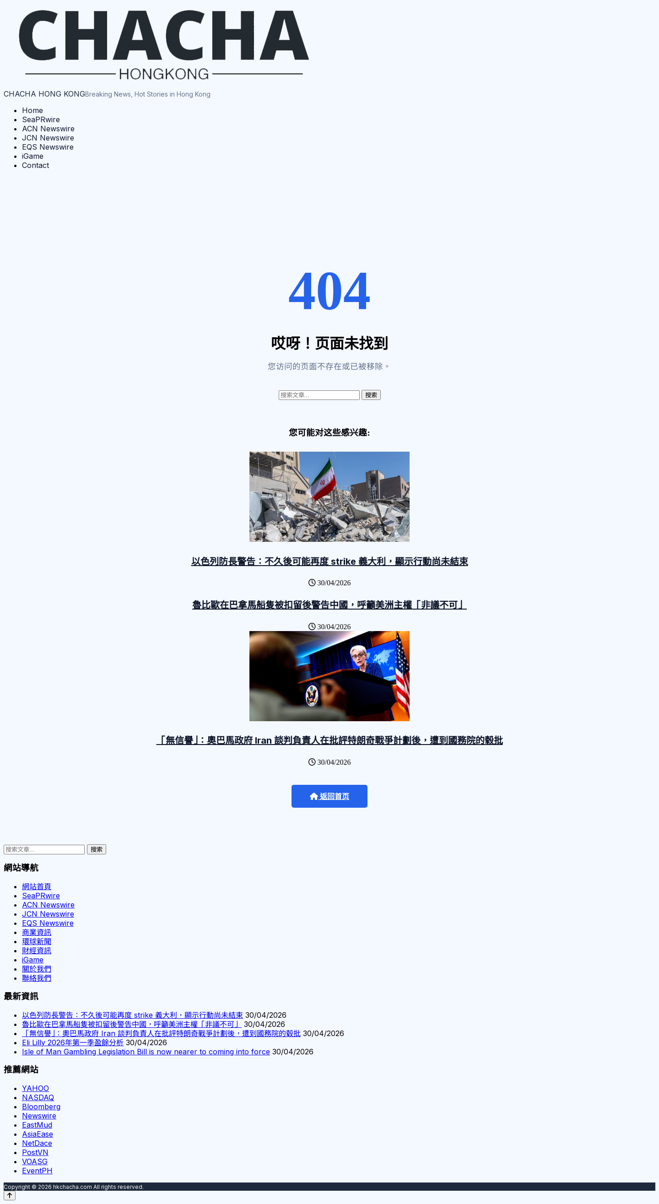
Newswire (39, 1115)
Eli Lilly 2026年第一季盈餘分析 (73, 1042)
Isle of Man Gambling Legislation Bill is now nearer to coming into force (146, 1051)
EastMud (37, 1124)
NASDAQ (38, 1097)
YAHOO (35, 1088)
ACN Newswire (48, 128)
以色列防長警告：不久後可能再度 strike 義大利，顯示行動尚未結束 (329, 561)
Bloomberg (41, 1106)
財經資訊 (36, 950)
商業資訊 (36, 932)
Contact (35, 165)
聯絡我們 (36, 978)
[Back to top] (10, 1195)
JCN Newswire (48, 137)
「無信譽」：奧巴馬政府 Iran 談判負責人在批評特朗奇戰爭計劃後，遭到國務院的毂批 (330, 740)
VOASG (35, 1161)
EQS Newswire (48, 146)
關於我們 (36, 968)
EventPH (37, 1170)
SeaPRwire (41, 119)
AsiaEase (37, 1134)
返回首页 (329, 796)
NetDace (37, 1143)
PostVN (35, 1152)
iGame (32, 156)
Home (32, 110)
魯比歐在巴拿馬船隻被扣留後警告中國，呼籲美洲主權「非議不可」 (329, 604)
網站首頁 (36, 886)
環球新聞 (36, 941)
